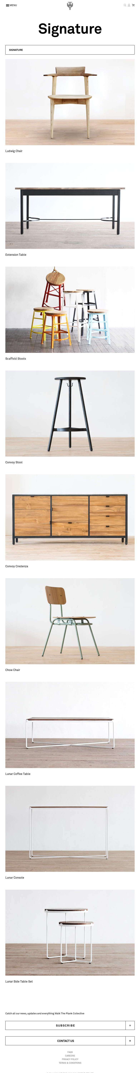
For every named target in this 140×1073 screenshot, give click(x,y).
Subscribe (65, 1025)
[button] (70, 50)
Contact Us (96, 1041)
